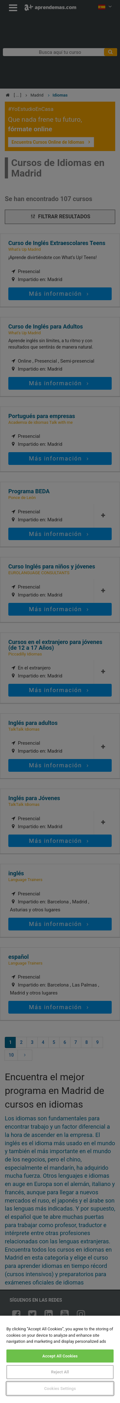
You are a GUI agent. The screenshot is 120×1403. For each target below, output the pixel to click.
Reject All (60, 1372)
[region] (60, 1359)
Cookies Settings (60, 1388)
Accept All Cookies (60, 1356)
